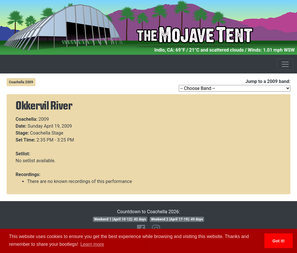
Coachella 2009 (21, 82)
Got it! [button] (278, 241)
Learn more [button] (92, 244)
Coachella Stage (46, 133)
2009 (44, 119)
